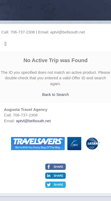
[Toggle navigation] (5, 45)
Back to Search (55, 94)
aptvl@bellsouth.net (33, 121)
